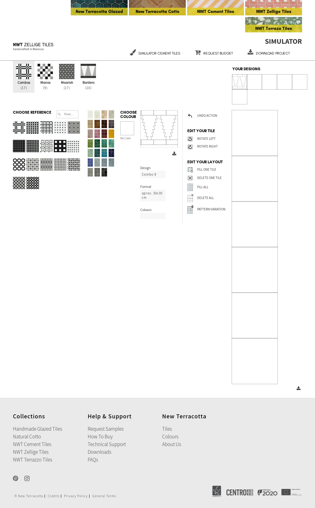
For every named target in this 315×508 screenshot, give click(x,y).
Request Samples (106, 428)
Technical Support (107, 444)
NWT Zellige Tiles (273, 11)
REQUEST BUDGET (214, 53)
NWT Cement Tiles (215, 11)
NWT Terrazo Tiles (273, 28)
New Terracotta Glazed (99, 11)
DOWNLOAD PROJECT (269, 53)
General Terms (104, 496)
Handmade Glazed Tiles (37, 428)
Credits (53, 496)
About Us (171, 444)
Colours (170, 436)
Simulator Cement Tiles (155, 53)
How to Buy (100, 436)
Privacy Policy (76, 496)
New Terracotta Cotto (157, 11)
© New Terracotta (28, 496)
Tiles (167, 428)
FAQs (93, 459)
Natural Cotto (27, 436)
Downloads (99, 452)
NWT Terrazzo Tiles (32, 459)
